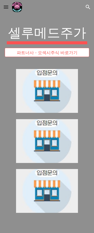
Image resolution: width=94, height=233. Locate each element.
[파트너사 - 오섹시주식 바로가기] (47, 52)
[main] (47, 34)
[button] (6, 7)
